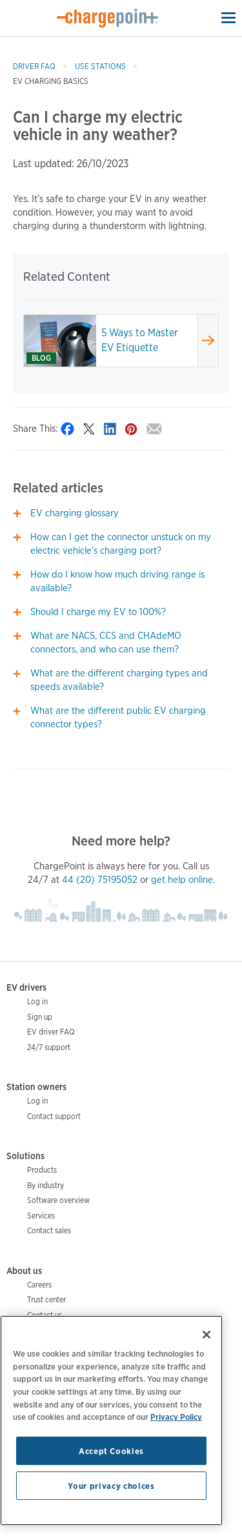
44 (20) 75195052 (99, 879)
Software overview (58, 1200)
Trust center (46, 1299)
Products (42, 1170)
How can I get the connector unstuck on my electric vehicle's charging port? (120, 543)
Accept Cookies (111, 1451)
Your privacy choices (111, 1485)
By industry (45, 1185)
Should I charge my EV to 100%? (98, 612)
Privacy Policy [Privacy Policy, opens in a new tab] (176, 1416)
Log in (37, 1001)
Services (41, 1215)
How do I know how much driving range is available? (117, 581)
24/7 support (48, 1047)
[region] (111, 1420)
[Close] (206, 1334)
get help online (182, 879)
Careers (39, 1284)
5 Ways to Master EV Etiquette (139, 340)
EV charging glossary (74, 513)
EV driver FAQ (51, 1031)
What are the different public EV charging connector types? (118, 717)
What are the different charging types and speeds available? (119, 679)
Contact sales (49, 1230)
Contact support (54, 1116)
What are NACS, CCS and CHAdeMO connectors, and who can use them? (105, 642)
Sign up (39, 1017)
